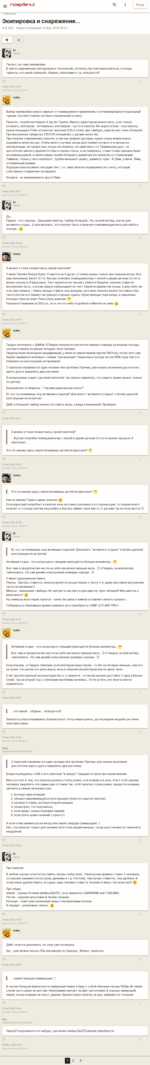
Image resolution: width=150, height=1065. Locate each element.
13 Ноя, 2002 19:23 (11, 965)
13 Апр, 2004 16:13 (56, 28)
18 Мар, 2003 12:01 (11, 1045)
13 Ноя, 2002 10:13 (11, 619)
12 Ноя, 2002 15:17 (11, 418)
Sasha (17, 253)
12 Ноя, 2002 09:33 (12, 243)
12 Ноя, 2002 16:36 (11, 522)
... (12, 438)
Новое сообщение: (29, 28)
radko (16, 97)
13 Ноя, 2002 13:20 (11, 737)
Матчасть (9, 13)
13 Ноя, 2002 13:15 (11, 698)
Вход (140, 4)
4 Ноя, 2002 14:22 (11, 86)
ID (14, 50)
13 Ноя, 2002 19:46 (11, 1008)
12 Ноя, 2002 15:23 (11, 464)
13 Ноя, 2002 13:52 (11, 919)
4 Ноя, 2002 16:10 (11, 191)
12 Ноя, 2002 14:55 (11, 320)
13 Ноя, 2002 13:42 (11, 845)
